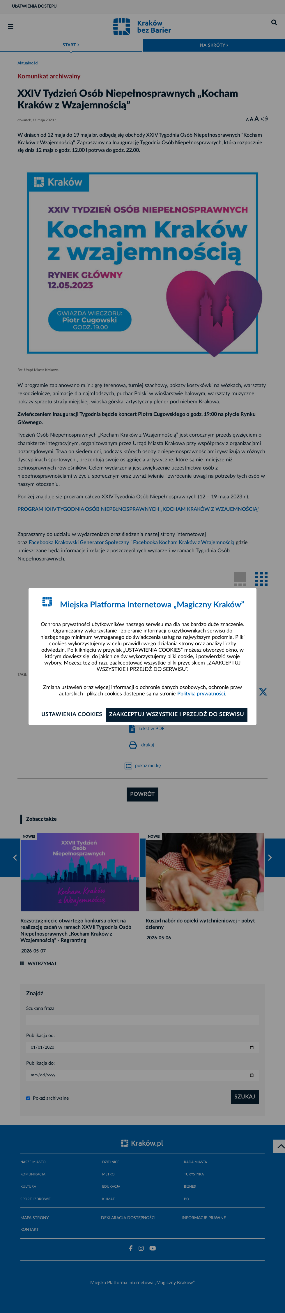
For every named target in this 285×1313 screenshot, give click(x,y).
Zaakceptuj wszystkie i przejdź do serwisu (176, 714)
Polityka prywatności (201, 694)
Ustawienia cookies (71, 714)
